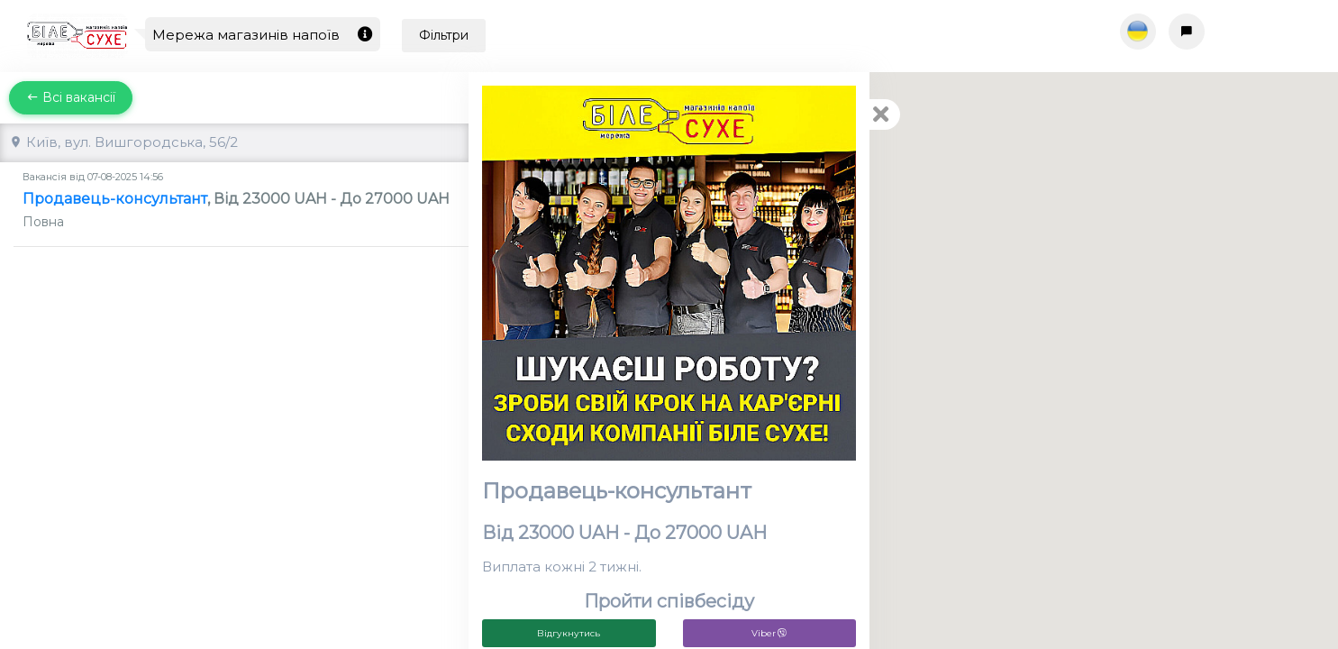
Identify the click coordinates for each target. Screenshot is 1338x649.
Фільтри (444, 35)
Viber (769, 633)
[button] (903, 344)
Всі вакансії (70, 97)
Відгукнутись (568, 633)
